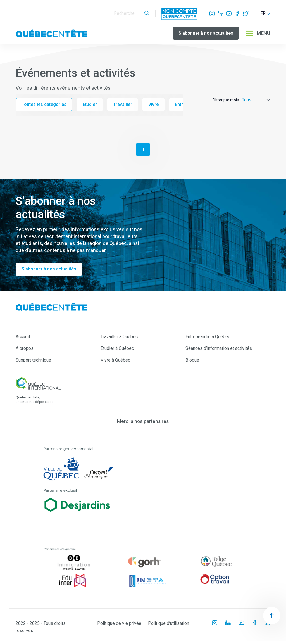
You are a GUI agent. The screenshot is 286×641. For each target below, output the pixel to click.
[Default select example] (256, 100)
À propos (25, 348)
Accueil (23, 336)
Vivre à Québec (115, 360)
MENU (257, 33)
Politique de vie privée (119, 623)
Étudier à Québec (117, 348)
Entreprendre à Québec (207, 336)
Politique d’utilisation (168, 623)
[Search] (128, 13)
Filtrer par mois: (226, 100)
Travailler (122, 104)
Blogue (192, 360)
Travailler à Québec (119, 336)
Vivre (153, 104)
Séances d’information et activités (218, 348)
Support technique (33, 360)
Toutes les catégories (44, 104)
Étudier (90, 104)
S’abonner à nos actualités (205, 33)
